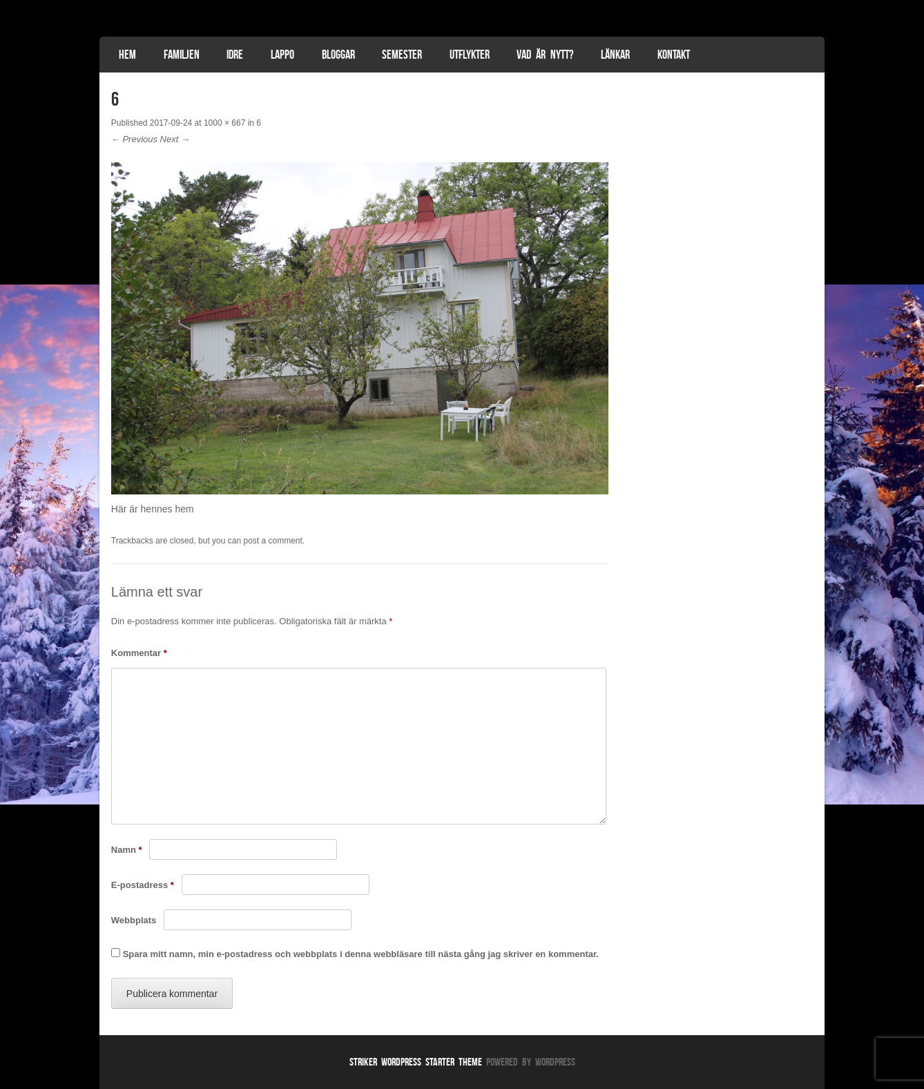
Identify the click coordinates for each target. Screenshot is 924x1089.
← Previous (134, 139)
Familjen (182, 54)
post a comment (272, 541)
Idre (235, 54)
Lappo (282, 54)
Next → (175, 139)
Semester (402, 54)
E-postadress (142, 885)
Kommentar (139, 653)
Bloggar (338, 54)
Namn (126, 850)
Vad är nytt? (545, 54)
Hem (127, 54)
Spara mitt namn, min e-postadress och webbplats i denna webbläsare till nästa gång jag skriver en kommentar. (361, 954)
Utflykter (470, 54)
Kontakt (673, 54)
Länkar (615, 54)
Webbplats (134, 920)
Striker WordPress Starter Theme (415, 1062)
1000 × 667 (224, 123)
